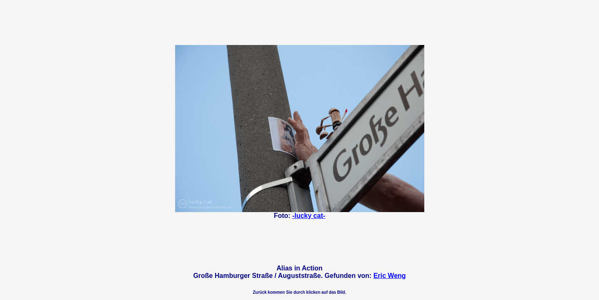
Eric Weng (390, 275)
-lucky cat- (308, 215)
